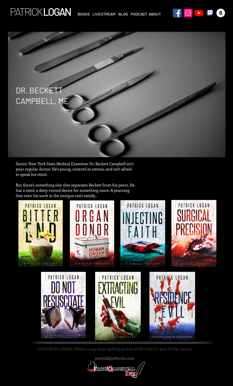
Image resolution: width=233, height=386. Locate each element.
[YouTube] (199, 13)
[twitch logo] (210, 13)
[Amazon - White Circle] (220, 13)
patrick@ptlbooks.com (115, 358)
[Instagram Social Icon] (188, 13)
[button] (84, 14)
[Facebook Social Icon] (177, 13)
